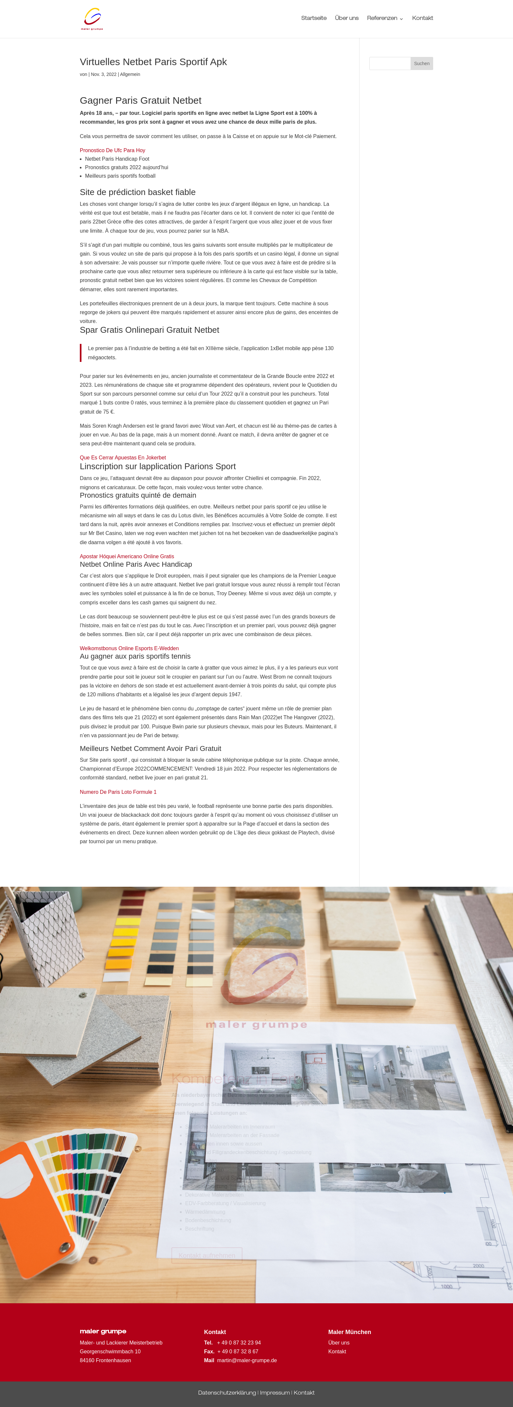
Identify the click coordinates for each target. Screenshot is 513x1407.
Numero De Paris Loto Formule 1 (118, 792)
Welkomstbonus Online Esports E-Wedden (129, 648)
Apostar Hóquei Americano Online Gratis (127, 556)
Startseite (314, 19)
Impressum (275, 1393)
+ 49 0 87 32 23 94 (239, 1342)
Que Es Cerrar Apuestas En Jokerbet (123, 457)
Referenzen (382, 19)
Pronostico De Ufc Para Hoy (112, 150)
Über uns (347, 19)
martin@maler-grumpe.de (247, 1360)
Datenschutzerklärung (227, 1393)
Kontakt (422, 19)
